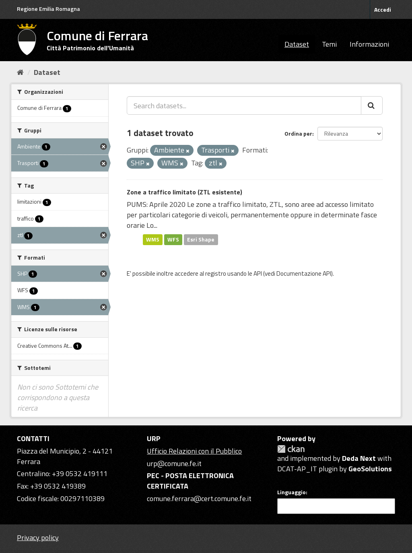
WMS (152, 239)
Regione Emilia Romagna (48, 8)
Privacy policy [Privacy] (38, 537)
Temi (329, 44)
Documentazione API (303, 273)
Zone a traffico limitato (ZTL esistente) (184, 192)
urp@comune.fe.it (174, 463)
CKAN (291, 449)
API (257, 273)
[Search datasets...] (244, 105)
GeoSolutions (370, 468)
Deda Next (359, 458)
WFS (173, 239)
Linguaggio (291, 492)
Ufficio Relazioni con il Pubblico (194, 451)
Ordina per (298, 133)
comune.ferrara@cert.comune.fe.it (199, 498)
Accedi (382, 9)
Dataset (296, 44)
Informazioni (369, 44)
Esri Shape (200, 239)
